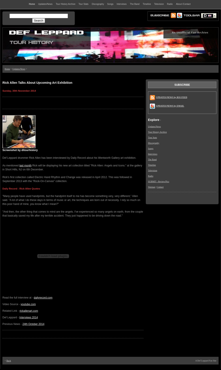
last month (25, 165)
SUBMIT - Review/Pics (158, 181)
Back (8, 360)
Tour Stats (152, 137)
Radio (150, 176)
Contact (160, 187)
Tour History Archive (157, 132)
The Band (152, 159)
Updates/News (18, 69)
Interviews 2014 (28, 317)
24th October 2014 (33, 324)
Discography (153, 143)
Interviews (152, 154)
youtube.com (28, 304)
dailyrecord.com (43, 297)
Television (152, 170)
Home (7, 69)
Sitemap (151, 187)
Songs (150, 148)
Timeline (152, 165)
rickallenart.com (28, 310)
